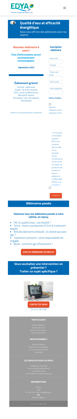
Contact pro (38, 352)
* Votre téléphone (55, 88)
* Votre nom (53, 58)
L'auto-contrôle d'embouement (38, 368)
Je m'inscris (56, 195)
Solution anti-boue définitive (38, 347)
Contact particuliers (38, 333)
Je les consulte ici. (57, 183)
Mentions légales (38, 397)
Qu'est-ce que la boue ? (38, 330)
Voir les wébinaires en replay (38, 252)
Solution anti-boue (38, 327)
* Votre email (54, 81)
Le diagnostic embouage (38, 366)
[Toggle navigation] (65, 8)
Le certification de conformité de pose (38, 373)
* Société (52, 65)
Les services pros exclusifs (38, 349)
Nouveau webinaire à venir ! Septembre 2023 (55, 110)
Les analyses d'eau (38, 371)
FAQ (38, 390)
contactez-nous (39, 304)
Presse (38, 387)
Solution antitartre (38, 325)
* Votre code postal (53, 73)
